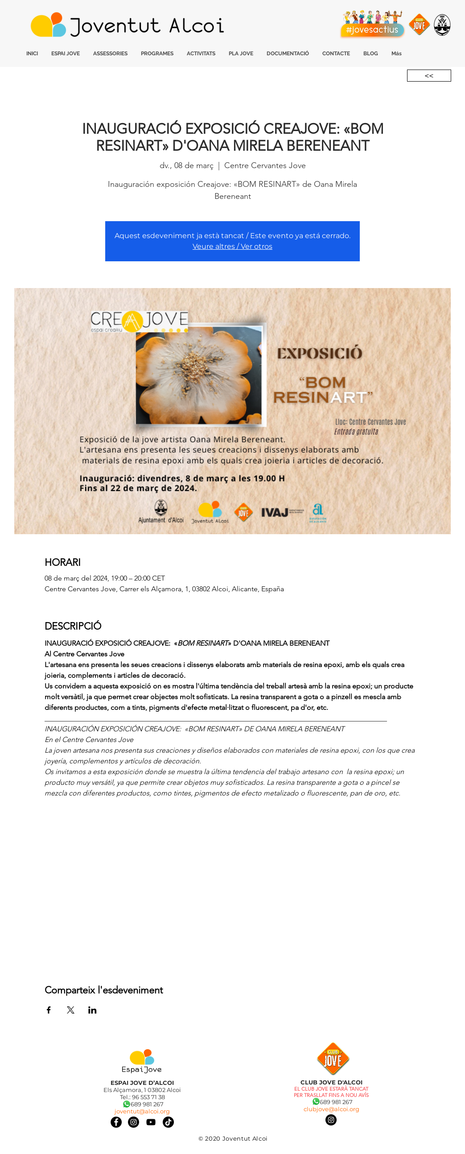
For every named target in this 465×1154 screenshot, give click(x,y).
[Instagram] (331, 1119)
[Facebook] (116, 1122)
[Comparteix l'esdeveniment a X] (70, 1010)
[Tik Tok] (168, 1122)
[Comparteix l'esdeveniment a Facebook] (49, 1010)
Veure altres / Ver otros (232, 246)
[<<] (429, 76)
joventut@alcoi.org (142, 1111)
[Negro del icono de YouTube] (150, 1122)
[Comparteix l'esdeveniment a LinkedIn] (92, 1010)
